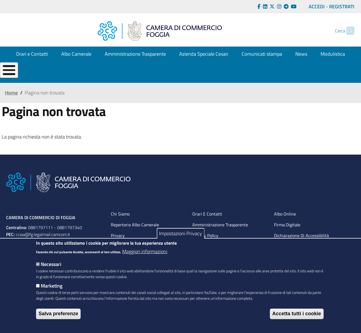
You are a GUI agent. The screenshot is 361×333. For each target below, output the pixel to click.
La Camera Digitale (333, 79)
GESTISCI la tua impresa (121, 79)
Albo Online (285, 227)
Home (11, 106)
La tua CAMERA (19, 79)
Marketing (51, 286)
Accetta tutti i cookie (296, 313)
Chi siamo (120, 227)
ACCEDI (317, 6)
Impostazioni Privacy (180, 233)
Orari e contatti (207, 227)
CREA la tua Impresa (66, 79)
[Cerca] (347, 30)
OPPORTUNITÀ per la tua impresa (189, 79)
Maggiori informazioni (144, 251)
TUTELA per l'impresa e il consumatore (264, 79)
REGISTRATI (341, 6)
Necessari (51, 264)
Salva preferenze (58, 313)
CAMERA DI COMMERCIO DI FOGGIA (40, 231)
